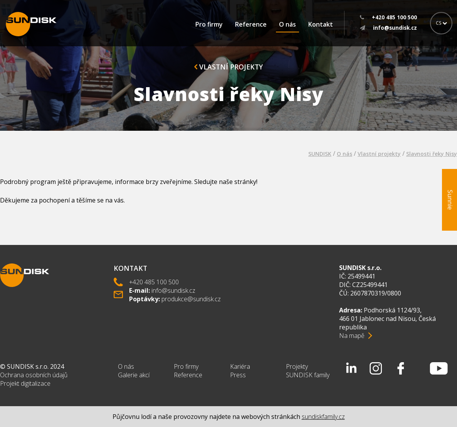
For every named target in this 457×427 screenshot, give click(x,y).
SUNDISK (319, 153)
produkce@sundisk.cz (191, 299)
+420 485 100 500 (154, 282)
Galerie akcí (134, 375)
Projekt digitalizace (25, 383)
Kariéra (240, 366)
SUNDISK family (307, 375)
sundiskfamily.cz (323, 416)
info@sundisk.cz (173, 290)
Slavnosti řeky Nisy (431, 153)
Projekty (297, 366)
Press (238, 375)
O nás (287, 24)
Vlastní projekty (228, 66)
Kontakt (320, 24)
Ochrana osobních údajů (33, 375)
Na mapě (352, 335)
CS (441, 23)
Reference (251, 24)
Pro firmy (209, 24)
